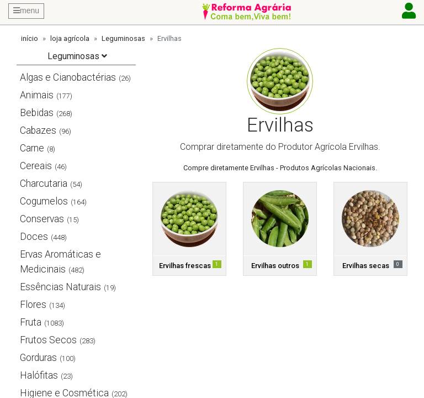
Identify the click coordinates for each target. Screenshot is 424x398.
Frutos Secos (48, 339)
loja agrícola (69, 38)
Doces (34, 236)
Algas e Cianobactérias (68, 77)
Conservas (42, 218)
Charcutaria (43, 183)
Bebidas (37, 112)
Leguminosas (123, 38)
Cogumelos (44, 201)
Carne (32, 148)
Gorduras (38, 357)
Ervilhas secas (365, 265)
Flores (33, 304)
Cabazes (38, 130)
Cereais (36, 165)
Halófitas (39, 375)
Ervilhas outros (275, 265)
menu (26, 10)
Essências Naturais (60, 286)
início (29, 38)
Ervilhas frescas (185, 265)
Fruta (30, 322)
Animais (37, 95)
